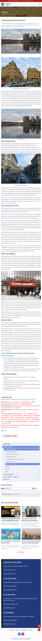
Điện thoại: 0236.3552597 (10, 620)
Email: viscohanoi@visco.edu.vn (27, 1)
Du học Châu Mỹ (21, 474)
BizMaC (28, 639)
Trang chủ (3, 14)
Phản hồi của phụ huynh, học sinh (10, 427)
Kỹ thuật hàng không (21, 421)
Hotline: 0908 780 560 (10, 570)
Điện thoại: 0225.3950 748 (11, 604)
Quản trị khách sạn (28, 415)
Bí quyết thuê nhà (25, 402)
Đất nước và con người (11, 464)
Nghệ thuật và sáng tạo (32, 417)
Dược (29, 419)
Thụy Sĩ (7, 466)
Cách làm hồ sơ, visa (15, 425)
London (11, 208)
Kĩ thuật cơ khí (7, 423)
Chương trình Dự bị (10, 456)
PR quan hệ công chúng (16, 415)
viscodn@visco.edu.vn (9, 624)
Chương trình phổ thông (12, 454)
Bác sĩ (24, 419)
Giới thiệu (11, 630)
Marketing (37, 415)
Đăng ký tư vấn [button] (10, 436)
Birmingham (16, 208)
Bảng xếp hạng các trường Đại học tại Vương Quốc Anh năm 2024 (18, 399)
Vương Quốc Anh (5, 402)
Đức (22, 471)
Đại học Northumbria (8, 374)
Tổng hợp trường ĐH (18, 406)
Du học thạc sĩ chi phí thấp (19, 409)
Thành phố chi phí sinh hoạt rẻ (11, 404)
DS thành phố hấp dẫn (26, 404)
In (36, 488)
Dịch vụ (17, 630)
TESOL (12, 417)
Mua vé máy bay (34, 425)
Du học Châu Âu (21, 447)
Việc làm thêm (25, 425)
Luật (25, 413)
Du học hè (21, 479)
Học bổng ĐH (28, 406)
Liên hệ (30, 630)
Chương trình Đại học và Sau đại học (15, 459)
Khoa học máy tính (20, 417)
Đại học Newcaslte (7, 356)
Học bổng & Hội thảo (11, 451)
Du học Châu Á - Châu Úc (21, 477)
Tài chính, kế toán (31, 413)
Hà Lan (22, 469)
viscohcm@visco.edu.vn (10, 590)
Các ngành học (16, 407)
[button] (40, 4)
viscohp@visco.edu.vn (9, 608)
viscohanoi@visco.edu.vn (10, 573)
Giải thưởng (23, 630)
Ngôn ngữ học (5, 417)
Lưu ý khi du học (15, 402)
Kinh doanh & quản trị (16, 413)
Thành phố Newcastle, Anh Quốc (15, 14)
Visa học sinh (4, 425)
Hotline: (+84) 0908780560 (13, 1)
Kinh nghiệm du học (11, 461)
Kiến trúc (3, 419)
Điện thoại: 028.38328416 (10, 586)
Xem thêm (21, 552)
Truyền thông (4, 415)
